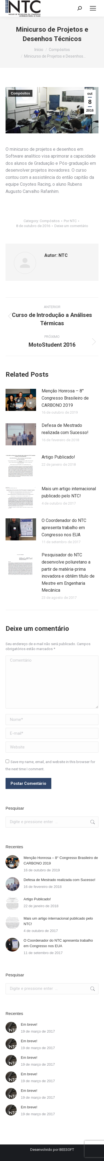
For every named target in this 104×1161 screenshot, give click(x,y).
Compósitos (20, 93)
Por (70, 221)
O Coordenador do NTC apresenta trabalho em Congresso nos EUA (64, 527)
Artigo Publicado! (58, 457)
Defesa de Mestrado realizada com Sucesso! (65, 429)
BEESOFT (66, 1149)
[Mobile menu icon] (92, 8)
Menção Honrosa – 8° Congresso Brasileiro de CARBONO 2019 (65, 398)
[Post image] (21, 400)
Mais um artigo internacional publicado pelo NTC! (69, 492)
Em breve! (29, 1024)
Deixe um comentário (71, 226)
